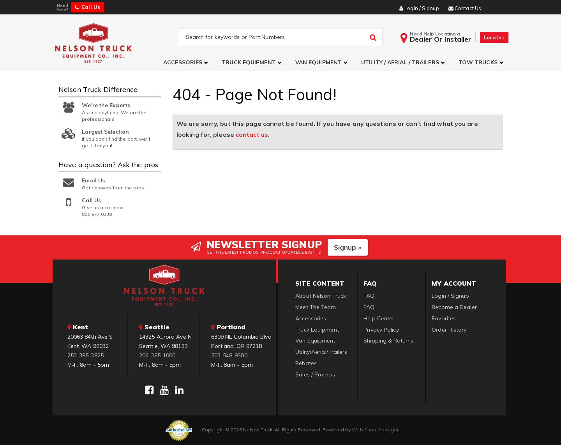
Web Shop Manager (375, 430)
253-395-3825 (85, 355)
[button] (186, 62)
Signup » (348, 247)
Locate (494, 37)
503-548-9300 (229, 355)
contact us (252, 134)
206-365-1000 (157, 355)
